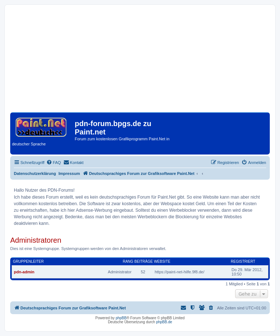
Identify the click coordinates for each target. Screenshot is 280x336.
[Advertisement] (140, 61)
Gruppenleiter (28, 261)
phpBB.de (164, 322)
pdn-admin (24, 272)
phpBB (121, 318)
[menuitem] (53, 162)
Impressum (69, 173)
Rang (128, 261)
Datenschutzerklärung (35, 173)
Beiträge (144, 261)
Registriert (243, 261)
